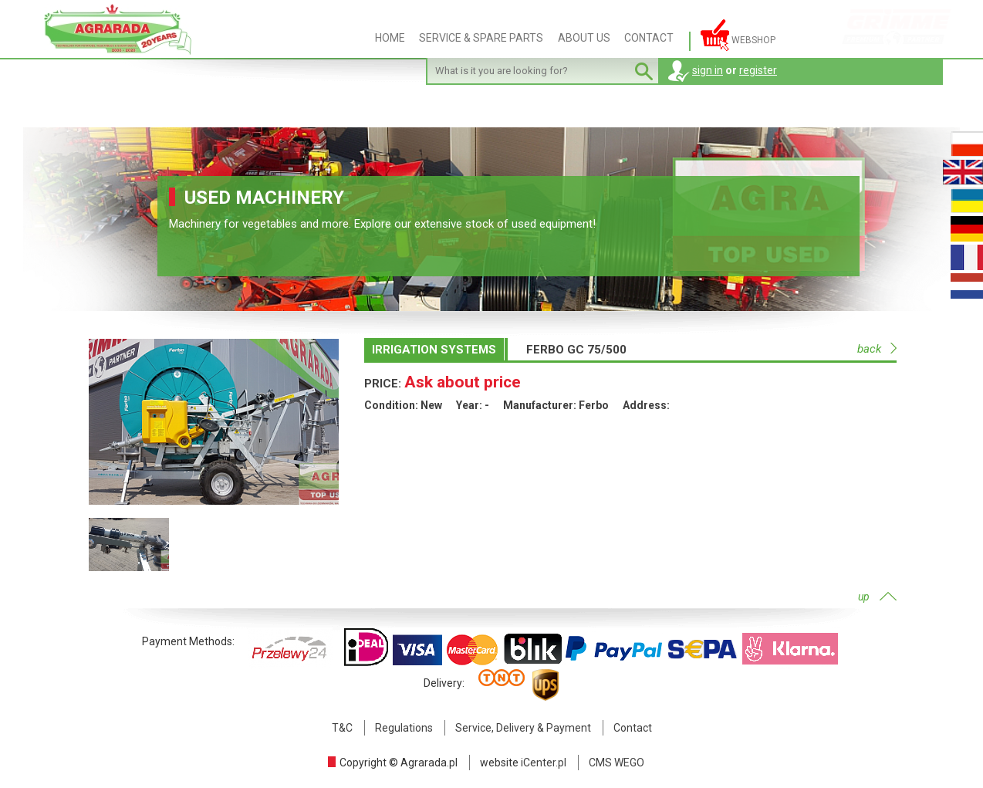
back (869, 349)
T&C (342, 728)
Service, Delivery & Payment (523, 728)
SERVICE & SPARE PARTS (481, 38)
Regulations (404, 728)
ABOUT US (584, 38)
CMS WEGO (616, 762)
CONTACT (649, 38)
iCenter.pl (543, 762)
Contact (632, 728)
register (758, 70)
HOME (390, 38)
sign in (707, 70)
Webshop (738, 35)
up (864, 596)
